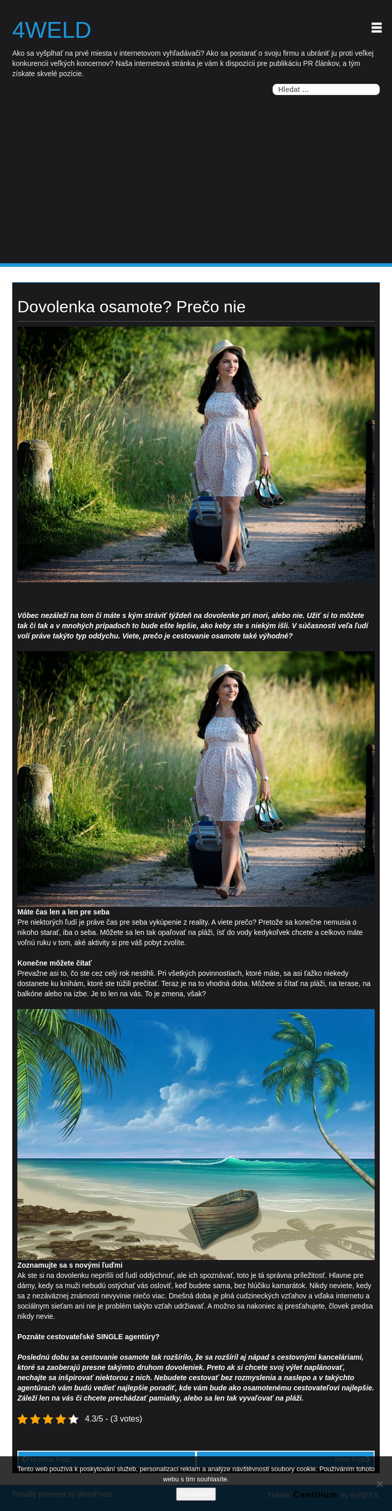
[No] (379, 1484)
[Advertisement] (196, 186)
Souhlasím (195, 1494)
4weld (51, 30)
